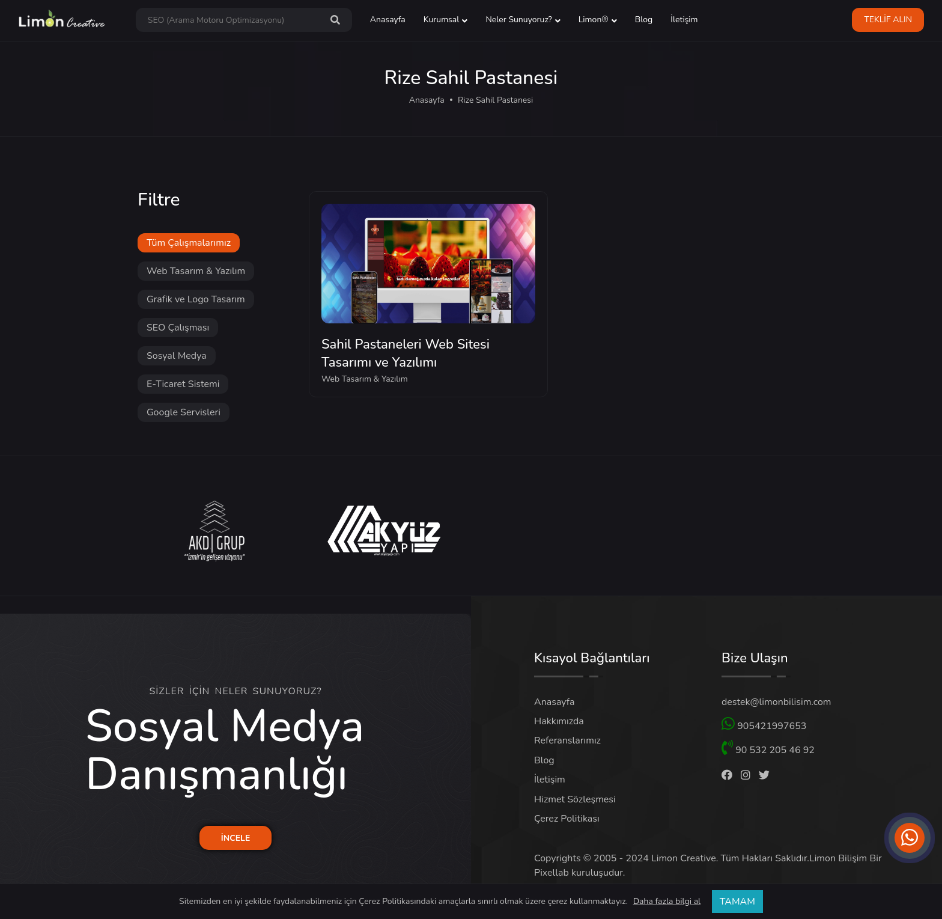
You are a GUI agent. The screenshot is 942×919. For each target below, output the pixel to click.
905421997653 (764, 724)
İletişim (683, 19)
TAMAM (737, 901)
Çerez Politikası (567, 818)
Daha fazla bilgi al (667, 901)
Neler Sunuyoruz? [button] (518, 19)
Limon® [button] (594, 19)
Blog (644, 19)
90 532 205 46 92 (768, 748)
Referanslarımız (567, 740)
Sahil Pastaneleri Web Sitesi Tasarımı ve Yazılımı (405, 353)
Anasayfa (388, 19)
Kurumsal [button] (442, 19)
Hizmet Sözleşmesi (575, 799)
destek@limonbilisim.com (776, 702)
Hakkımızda (559, 721)
